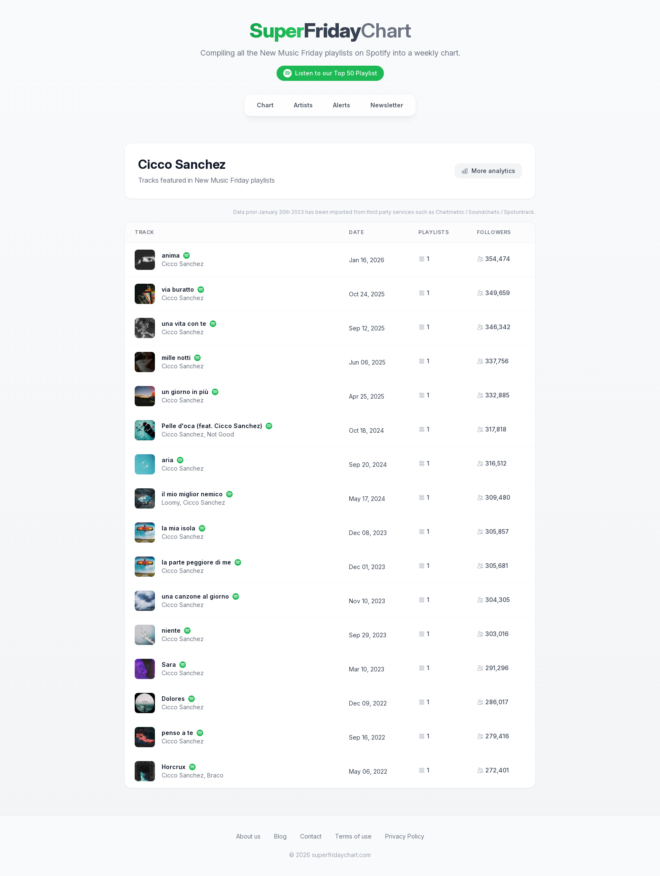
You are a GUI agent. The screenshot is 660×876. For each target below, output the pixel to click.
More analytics (488, 170)
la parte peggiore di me (196, 562)
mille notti (176, 357)
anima (171, 255)
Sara (169, 664)
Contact (311, 836)
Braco (215, 775)
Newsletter (386, 105)
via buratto (178, 289)
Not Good (220, 434)
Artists (303, 105)
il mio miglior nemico (192, 494)
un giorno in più (185, 391)
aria (167, 459)
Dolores (173, 698)
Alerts (341, 105)
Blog (280, 836)
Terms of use (353, 836)
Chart (265, 105)
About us (248, 836)
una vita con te (184, 323)
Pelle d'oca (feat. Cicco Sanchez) (212, 425)
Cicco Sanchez (183, 263)
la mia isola (178, 528)
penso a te (177, 732)
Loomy (171, 502)
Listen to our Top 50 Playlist (330, 73)
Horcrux (174, 766)
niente (171, 630)
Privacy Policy (404, 836)
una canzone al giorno (195, 596)
